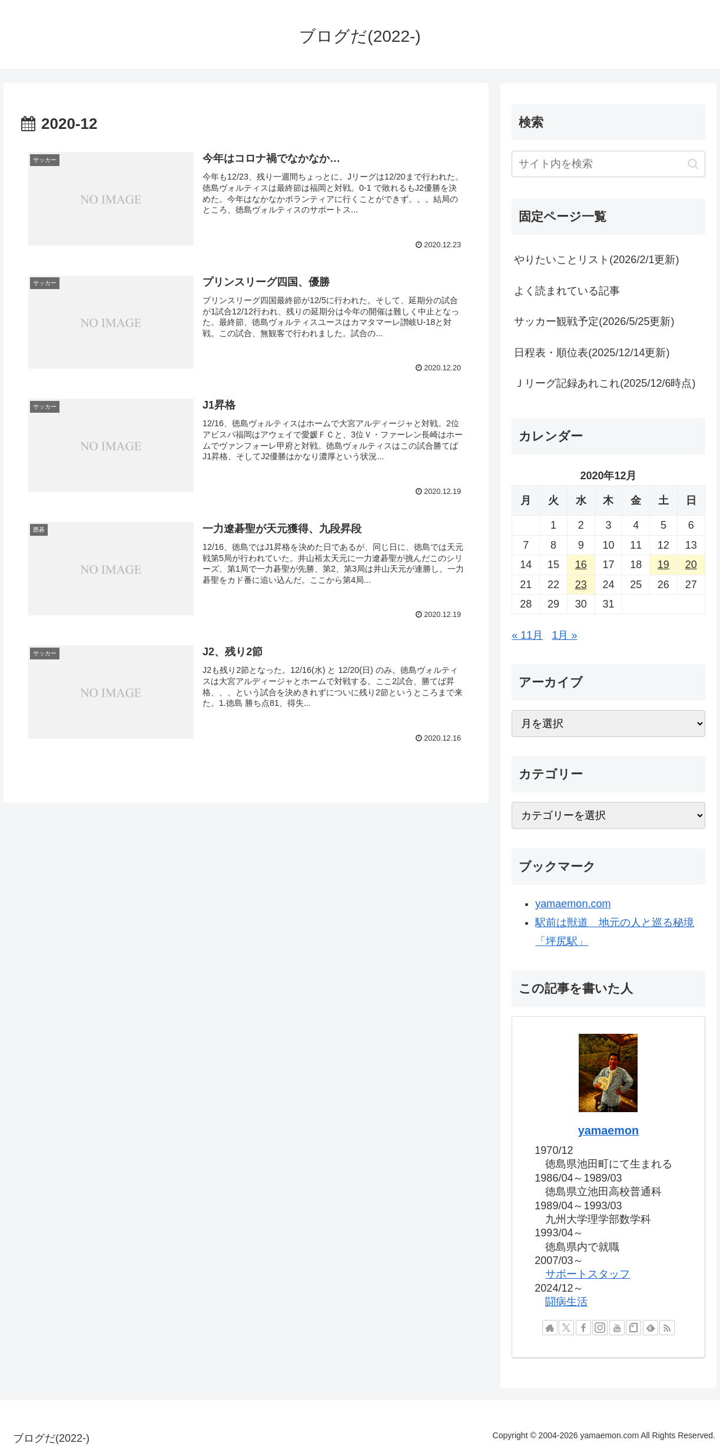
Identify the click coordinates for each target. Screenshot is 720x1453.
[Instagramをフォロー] (600, 1327)
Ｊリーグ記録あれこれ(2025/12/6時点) (604, 383)
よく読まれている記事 (567, 291)
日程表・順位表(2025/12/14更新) (591, 353)
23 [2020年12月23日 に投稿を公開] (581, 585)
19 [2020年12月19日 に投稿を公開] (663, 564)
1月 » (564, 635)
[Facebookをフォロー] (583, 1327)
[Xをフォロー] (566, 1327)
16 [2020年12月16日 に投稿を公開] (581, 564)
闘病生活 (566, 1302)
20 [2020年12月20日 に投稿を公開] (691, 564)
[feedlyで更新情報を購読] (650, 1327)
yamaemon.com (572, 904)
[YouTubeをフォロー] (617, 1327)
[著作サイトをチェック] (550, 1327)
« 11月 (527, 635)
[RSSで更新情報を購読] (667, 1327)
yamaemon (608, 1130)
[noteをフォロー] (633, 1327)
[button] (693, 164)
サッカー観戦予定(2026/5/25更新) (594, 321)
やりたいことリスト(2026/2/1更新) (596, 260)
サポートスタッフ (587, 1274)
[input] (608, 164)
